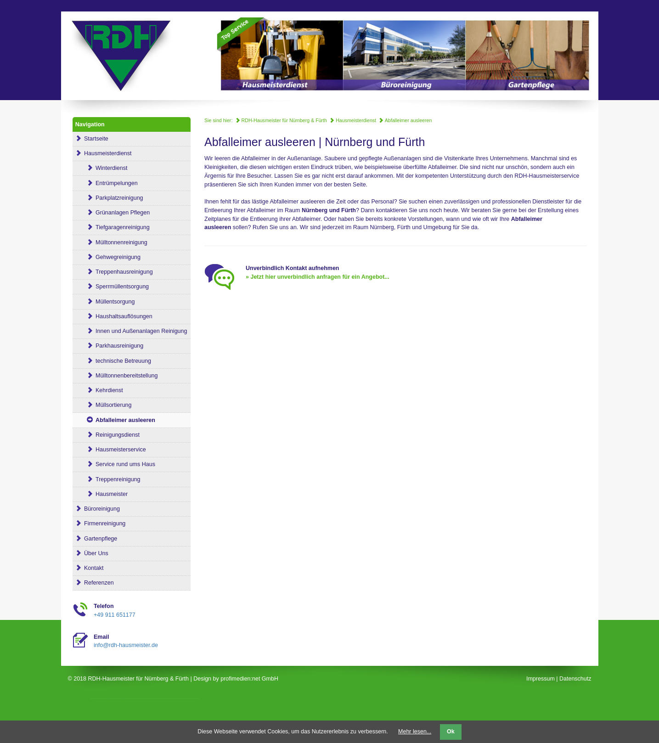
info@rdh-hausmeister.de (126, 645)
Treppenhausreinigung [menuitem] (114, 272)
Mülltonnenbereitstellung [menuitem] (116, 375)
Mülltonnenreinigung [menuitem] (111, 242)
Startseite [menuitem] (91, 138)
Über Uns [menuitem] (91, 553)
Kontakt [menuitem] (89, 568)
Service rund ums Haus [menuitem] (115, 464)
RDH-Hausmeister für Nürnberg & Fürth (281, 120)
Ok (451, 731)
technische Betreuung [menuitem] (113, 361)
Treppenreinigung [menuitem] (108, 479)
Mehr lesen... (414, 731)
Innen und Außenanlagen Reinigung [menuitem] (131, 331)
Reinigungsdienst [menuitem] (107, 435)
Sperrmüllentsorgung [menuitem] (112, 286)
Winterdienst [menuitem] (101, 168)
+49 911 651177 (114, 615)
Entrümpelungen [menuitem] (106, 183)
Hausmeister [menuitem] (101, 494)
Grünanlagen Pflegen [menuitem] (112, 212)
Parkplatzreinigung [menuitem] (109, 198)
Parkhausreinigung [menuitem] (109, 346)
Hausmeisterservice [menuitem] (110, 449)
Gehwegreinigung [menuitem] (108, 257)
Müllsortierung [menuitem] (103, 405)
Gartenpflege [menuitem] (96, 538)
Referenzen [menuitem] (94, 583)
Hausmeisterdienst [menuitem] (103, 153)
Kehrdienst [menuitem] (99, 390)
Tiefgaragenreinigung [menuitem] (112, 227)
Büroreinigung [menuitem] (97, 509)
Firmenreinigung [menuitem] (100, 523)
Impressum (540, 678)
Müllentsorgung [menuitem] (105, 301)
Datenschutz (575, 678)
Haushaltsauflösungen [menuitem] (113, 316)
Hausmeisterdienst (352, 120)
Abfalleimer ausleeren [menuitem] (115, 420)
